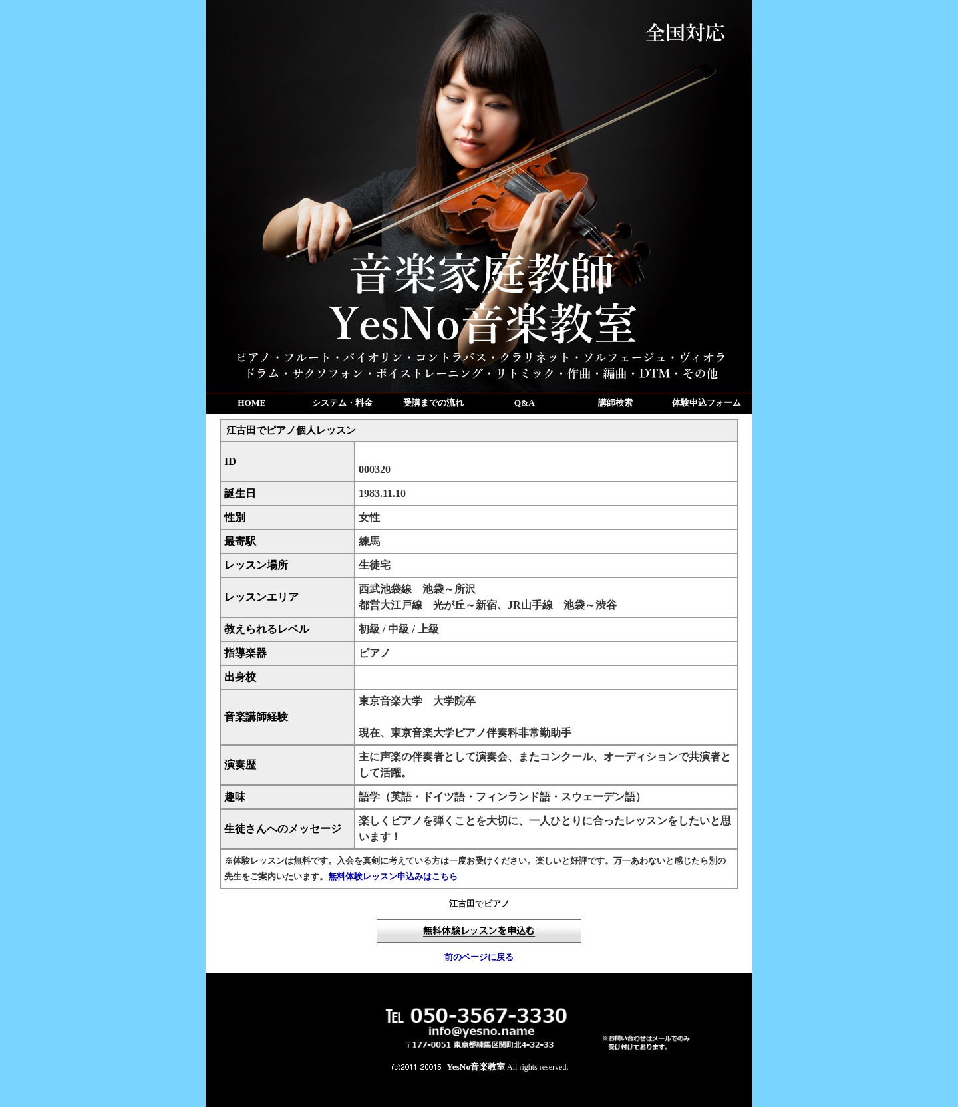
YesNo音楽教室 (476, 1067)
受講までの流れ (433, 403)
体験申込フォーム (706, 403)
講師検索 (615, 403)
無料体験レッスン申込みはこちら (393, 876)
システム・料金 (342, 403)
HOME (251, 403)
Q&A (524, 403)
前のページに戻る (479, 957)
